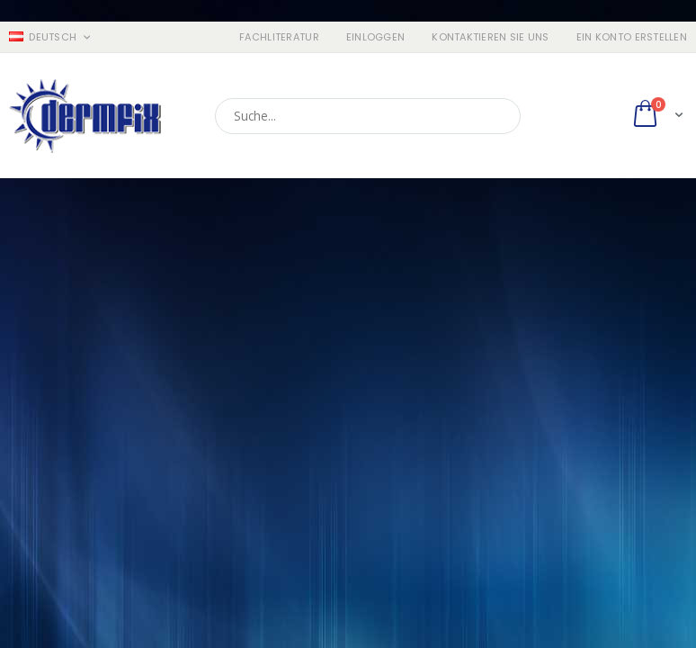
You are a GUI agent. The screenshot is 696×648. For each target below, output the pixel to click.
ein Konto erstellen (631, 37)
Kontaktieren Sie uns (490, 37)
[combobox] (368, 116)
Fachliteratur (279, 37)
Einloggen (375, 37)
